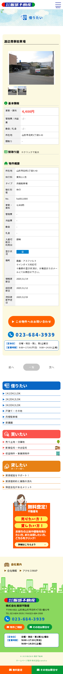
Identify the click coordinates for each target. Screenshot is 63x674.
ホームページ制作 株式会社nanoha (31, 660)
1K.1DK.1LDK (13, 393)
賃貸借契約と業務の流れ (19, 481)
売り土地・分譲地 (15, 441)
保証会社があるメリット (19, 487)
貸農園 (9, 422)
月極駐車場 (11, 416)
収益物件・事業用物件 (18, 453)
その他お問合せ (40, 627)
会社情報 (12, 570)
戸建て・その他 (14, 410)
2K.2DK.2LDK (13, 399)
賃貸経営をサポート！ (18, 475)
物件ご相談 (14, 627)
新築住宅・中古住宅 (16, 447)
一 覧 (31, 369)
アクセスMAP (30, 570)
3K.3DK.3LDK (13, 405)
